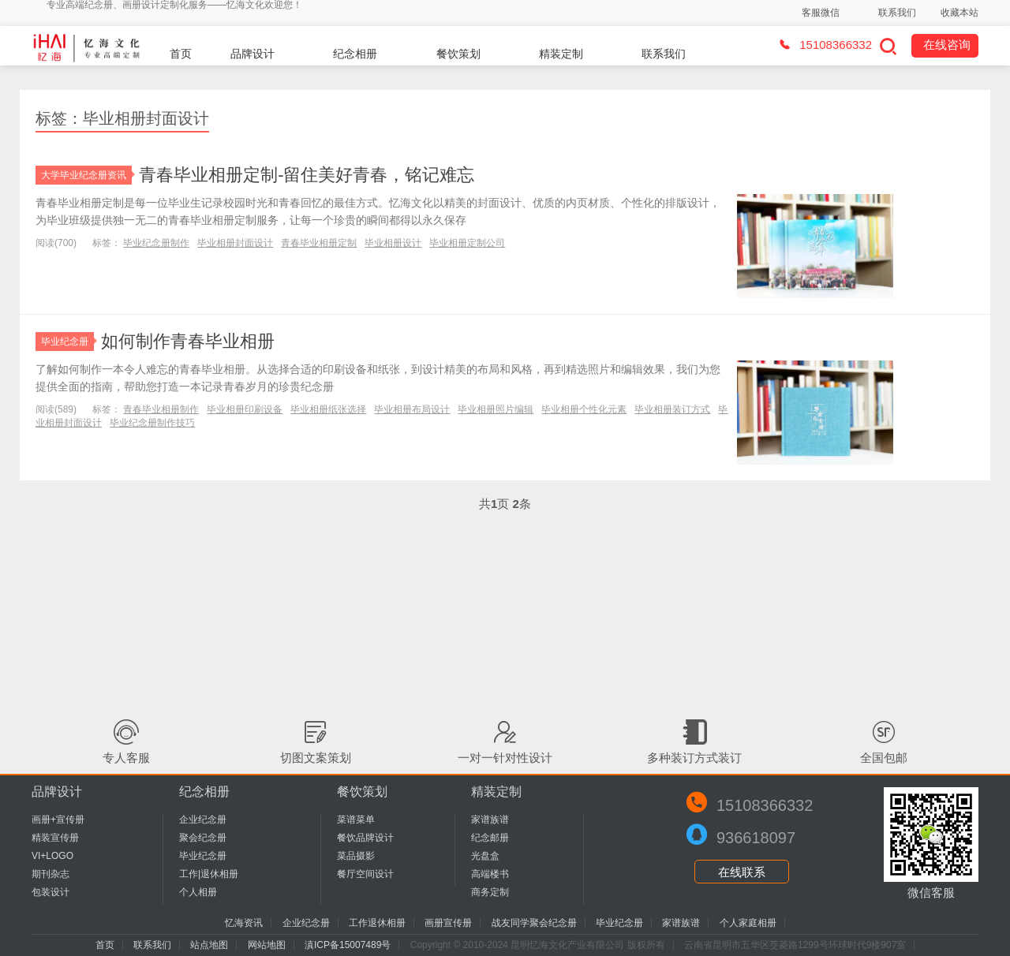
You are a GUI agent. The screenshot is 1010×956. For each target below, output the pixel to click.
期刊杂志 (50, 873)
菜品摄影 (356, 855)
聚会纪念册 (202, 837)
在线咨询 (947, 44)
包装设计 (50, 892)
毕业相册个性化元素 (584, 409)
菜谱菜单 (356, 819)
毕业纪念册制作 (156, 242)
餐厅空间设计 (365, 873)
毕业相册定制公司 (467, 242)
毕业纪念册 (67, 341)
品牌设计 (252, 53)
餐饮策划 (458, 53)
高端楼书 (490, 873)
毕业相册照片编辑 (495, 409)
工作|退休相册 (208, 873)
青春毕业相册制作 (161, 409)
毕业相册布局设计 (412, 409)
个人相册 (198, 892)
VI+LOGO (52, 855)
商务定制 (490, 892)
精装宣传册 (55, 837)
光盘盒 (485, 855)
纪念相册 (355, 53)
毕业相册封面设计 (235, 242)
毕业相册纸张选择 (328, 409)
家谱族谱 (490, 819)
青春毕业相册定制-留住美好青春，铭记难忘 (306, 175)
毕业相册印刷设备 (244, 409)
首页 (181, 53)
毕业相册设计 (393, 242)
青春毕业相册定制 (319, 242)
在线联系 (741, 872)
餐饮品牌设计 (365, 837)
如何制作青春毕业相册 (188, 341)
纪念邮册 (490, 837)
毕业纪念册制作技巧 (152, 422)
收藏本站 (959, 12)
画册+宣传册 (58, 819)
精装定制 (561, 53)
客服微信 (821, 12)
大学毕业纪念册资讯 (86, 175)
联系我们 (897, 12)
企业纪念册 (202, 819)
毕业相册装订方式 (672, 409)
